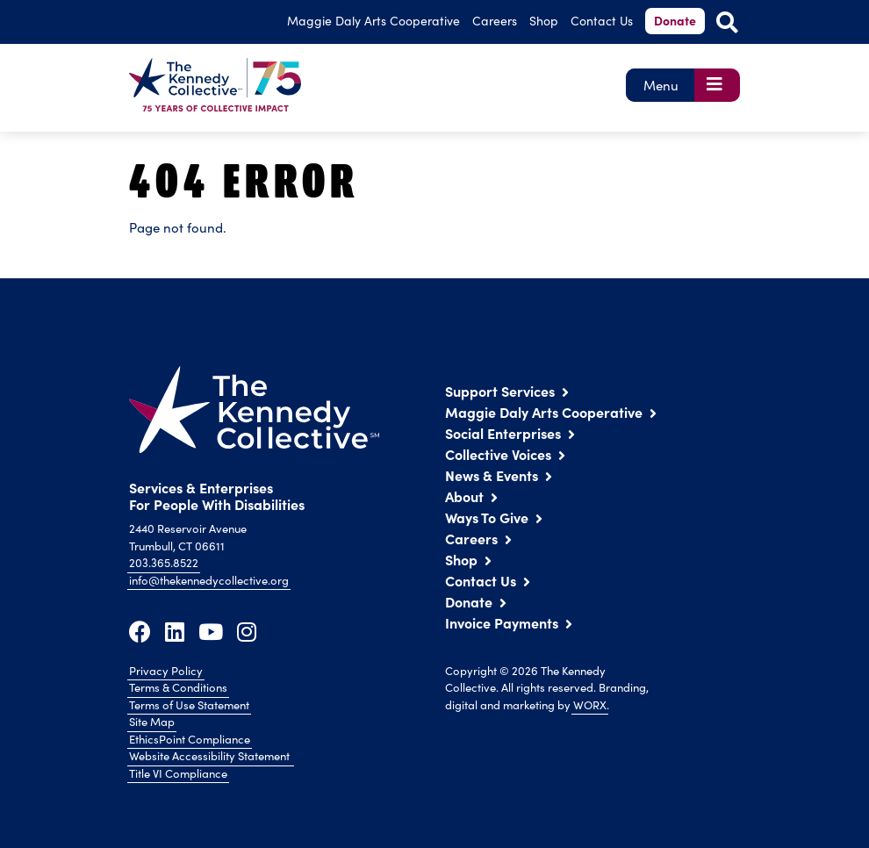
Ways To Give (486, 517)
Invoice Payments (501, 622)
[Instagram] (246, 630)
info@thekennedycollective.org (209, 579)
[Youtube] (210, 630)
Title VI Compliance (178, 773)
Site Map (152, 721)
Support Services (500, 390)
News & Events (491, 475)
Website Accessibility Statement (210, 755)
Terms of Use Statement (189, 704)
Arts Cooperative (373, 20)
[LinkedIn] (174, 630)
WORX (590, 704)
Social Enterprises (503, 432)
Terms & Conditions (178, 687)
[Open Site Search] (727, 22)
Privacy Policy (166, 670)
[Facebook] (140, 630)
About (464, 496)
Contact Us (602, 20)
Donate (675, 20)
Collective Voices (498, 454)
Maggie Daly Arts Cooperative (544, 411)
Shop (543, 20)
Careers (494, 20)
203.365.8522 (163, 562)
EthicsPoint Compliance (189, 738)
